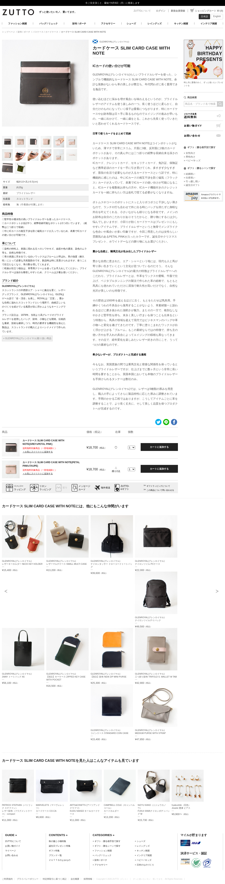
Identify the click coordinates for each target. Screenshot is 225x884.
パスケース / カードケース (45, 32)
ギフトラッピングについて (158, 486)
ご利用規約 (7, 879)
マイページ (10, 850)
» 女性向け (189, 153)
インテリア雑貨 (208, 23)
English (217, 16)
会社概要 (75, 879)
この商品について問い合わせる (160, 490)
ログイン (160, 10)
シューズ (131, 23)
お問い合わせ (203, 136)
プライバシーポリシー (27, 879)
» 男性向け (189, 156)
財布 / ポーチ (79, 23)
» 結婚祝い (189, 174)
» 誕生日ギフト (192, 185)
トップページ (8, 32)
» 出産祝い (189, 177)
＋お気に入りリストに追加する (38, 452)
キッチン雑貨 (181, 23)
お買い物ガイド (203, 126)
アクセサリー (108, 23)
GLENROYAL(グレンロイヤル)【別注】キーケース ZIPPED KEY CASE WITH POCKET (66, 677)
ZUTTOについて (142, 10)
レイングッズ (155, 23)
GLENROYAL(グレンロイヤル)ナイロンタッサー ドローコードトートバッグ (111, 564)
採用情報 (88, 879)
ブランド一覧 (55, 855)
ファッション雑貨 (17, 23)
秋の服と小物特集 (57, 841)
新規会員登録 (178, 10)
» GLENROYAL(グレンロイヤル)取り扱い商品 (27, 338)
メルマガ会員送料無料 (203, 116)
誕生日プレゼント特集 (59, 846)
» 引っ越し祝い (192, 181)
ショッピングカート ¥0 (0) (209, 10)
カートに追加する (159, 447)
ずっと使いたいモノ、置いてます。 (58, 12)
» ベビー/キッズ (192, 160)
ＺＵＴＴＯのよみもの (59, 860)
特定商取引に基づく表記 (54, 879)
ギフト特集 (54, 850)
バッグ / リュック (48, 23)
